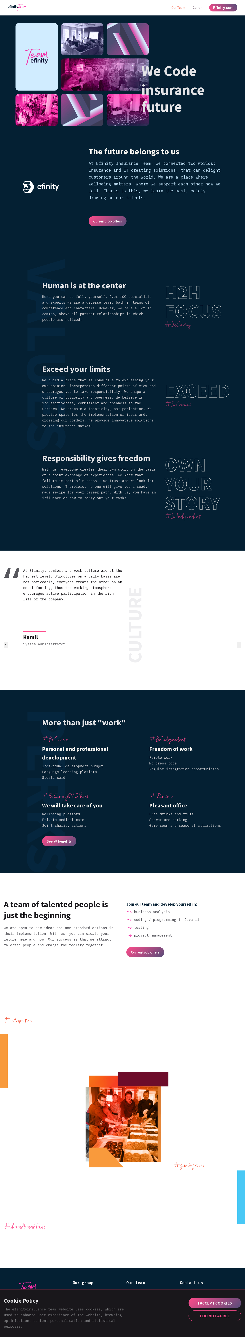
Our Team (178, 8)
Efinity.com (223, 7)
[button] (215, 1303)
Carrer (197, 8)
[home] (17, 7)
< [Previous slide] (6, 644)
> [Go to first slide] (239, 644)
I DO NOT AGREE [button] (215, 1315)
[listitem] (122, 625)
